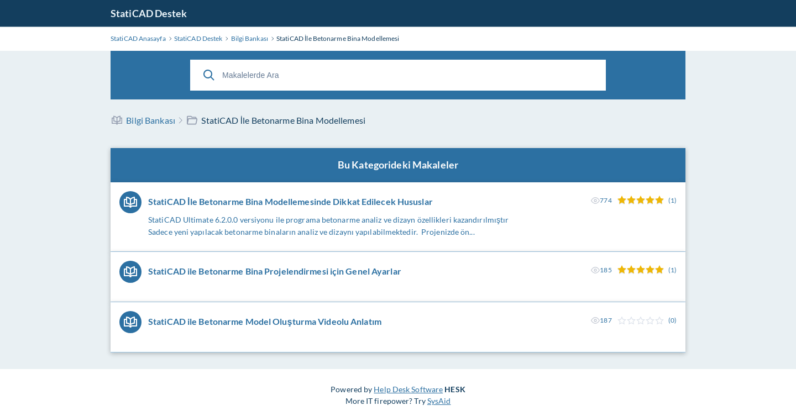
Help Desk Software (408, 389)
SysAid (439, 401)
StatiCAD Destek (149, 13)
